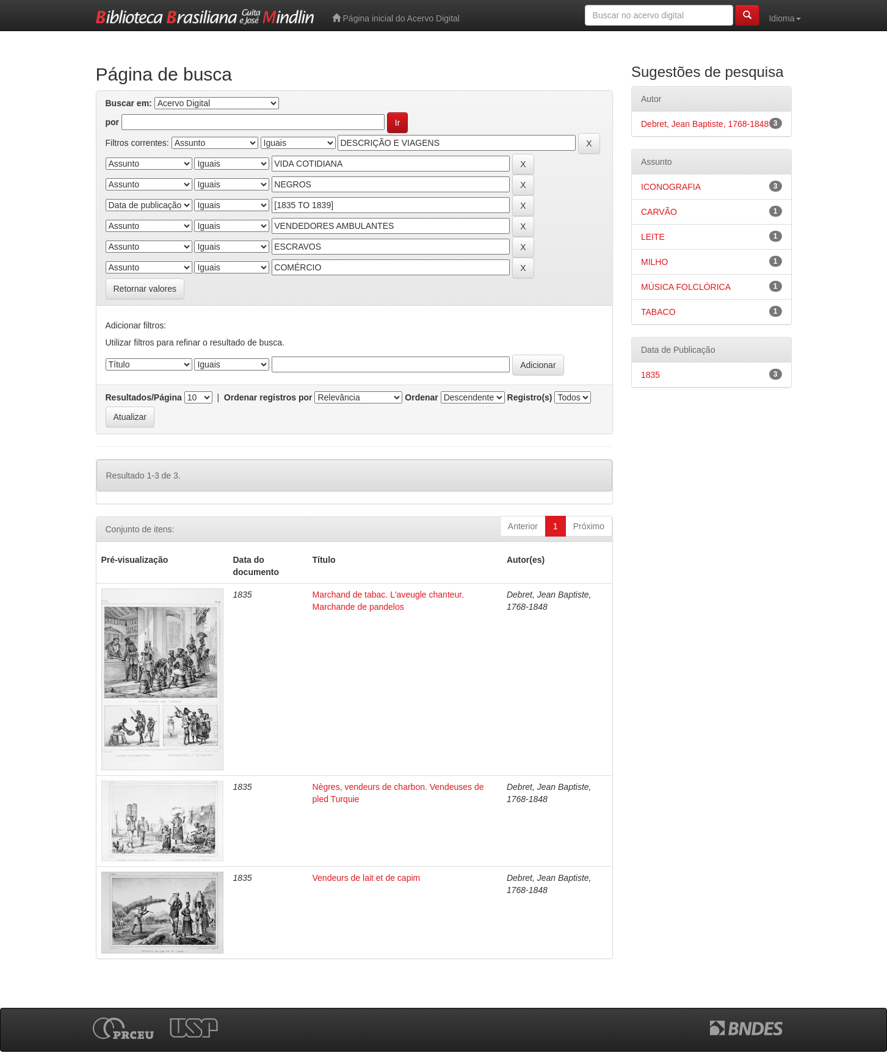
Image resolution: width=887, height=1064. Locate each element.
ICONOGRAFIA (671, 187)
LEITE (653, 237)
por (113, 122)
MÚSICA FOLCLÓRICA (686, 287)
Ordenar (421, 397)
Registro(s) (529, 397)
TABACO (658, 312)
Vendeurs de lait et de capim (367, 878)
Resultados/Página (144, 397)
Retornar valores (145, 289)
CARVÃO (659, 212)
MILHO (654, 262)
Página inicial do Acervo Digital (396, 18)
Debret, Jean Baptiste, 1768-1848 (705, 124)
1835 (650, 375)
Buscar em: (129, 103)
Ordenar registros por (268, 397)
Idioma (784, 18)
